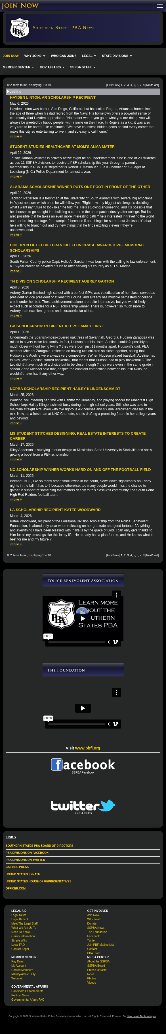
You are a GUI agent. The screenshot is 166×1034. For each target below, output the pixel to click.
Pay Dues (17, 961)
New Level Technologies (141, 1016)
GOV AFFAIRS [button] (52, 67)
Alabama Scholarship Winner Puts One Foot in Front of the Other (80, 187)
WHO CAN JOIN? (63, 55)
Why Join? (94, 919)
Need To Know (20, 932)
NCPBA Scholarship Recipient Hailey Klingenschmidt (65, 389)
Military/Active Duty (23, 974)
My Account (18, 965)
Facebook (93, 936)
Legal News (18, 915)
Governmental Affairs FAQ (27, 999)
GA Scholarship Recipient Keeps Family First (56, 326)
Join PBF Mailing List (100, 944)
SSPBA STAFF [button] (82, 67)
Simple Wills (19, 940)
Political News (20, 995)
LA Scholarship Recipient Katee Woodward (55, 510)
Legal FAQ (18, 944)
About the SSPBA (98, 961)
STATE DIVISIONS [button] (117, 55)
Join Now (93, 915)
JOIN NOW (11, 55)
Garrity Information (23, 936)
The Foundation (97, 932)
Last (155, 85)
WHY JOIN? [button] (34, 55)
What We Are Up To (23, 927)
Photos (91, 978)
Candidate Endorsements (27, 991)
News (90, 974)
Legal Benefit (19, 919)
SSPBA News (96, 927)
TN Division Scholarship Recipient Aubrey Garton (62, 281)
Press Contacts (97, 969)
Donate (91, 923)
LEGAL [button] (89, 55)
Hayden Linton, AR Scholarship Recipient (53, 97)
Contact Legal (20, 949)
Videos (91, 982)
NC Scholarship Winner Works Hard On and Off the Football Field (80, 470)
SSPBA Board (96, 965)
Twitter (91, 940)
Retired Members (22, 969)
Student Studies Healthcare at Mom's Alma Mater (62, 147)
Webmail (16, 978)
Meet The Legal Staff (24, 923)
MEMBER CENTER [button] (18, 67)
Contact (92, 949)
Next (149, 85)
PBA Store (93, 953)
